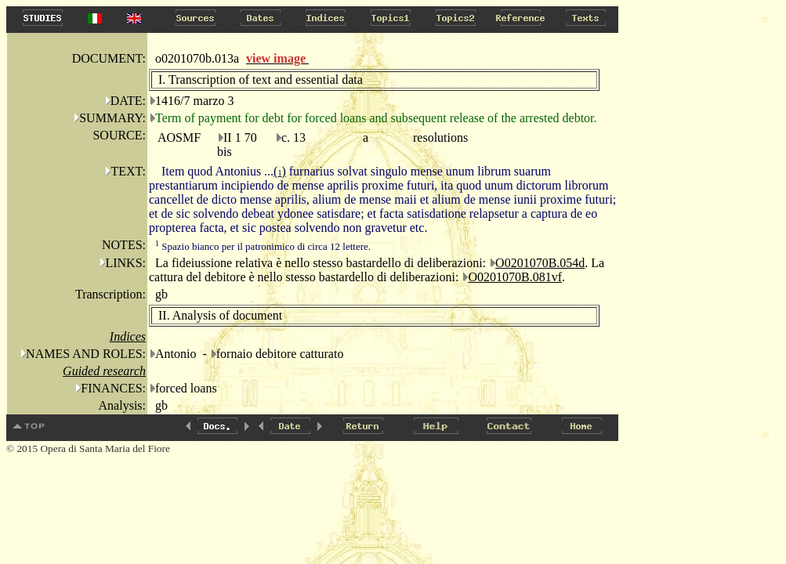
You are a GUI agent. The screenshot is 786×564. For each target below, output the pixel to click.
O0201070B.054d (540, 262)
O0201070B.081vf (515, 277)
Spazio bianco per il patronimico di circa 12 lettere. (263, 246)
